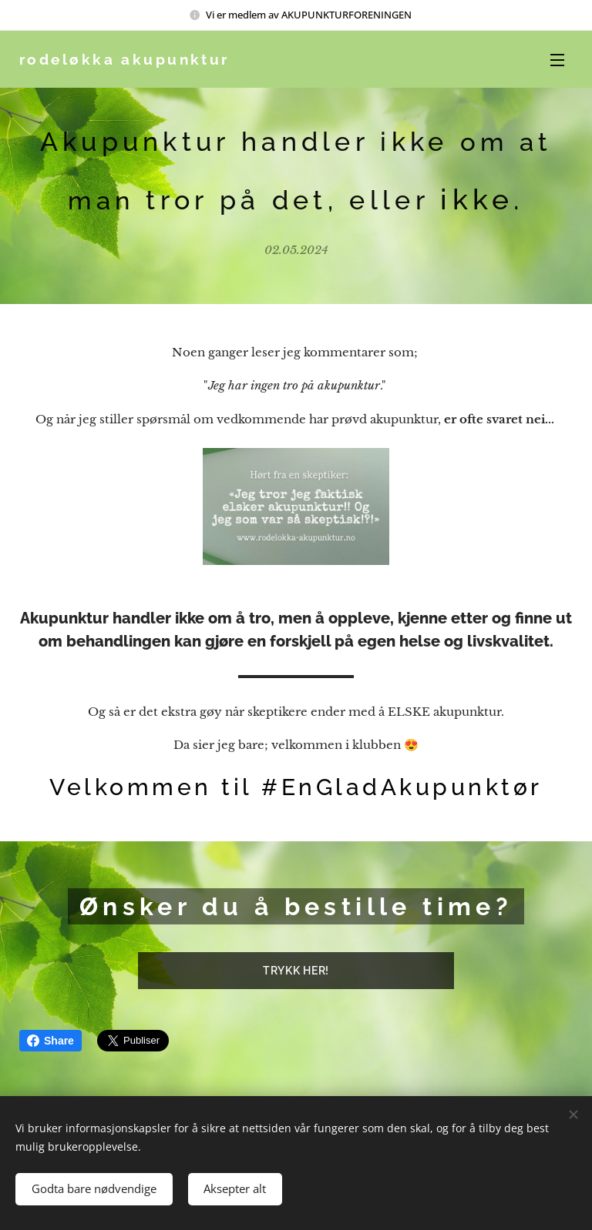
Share (50, 1040)
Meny (557, 60)
